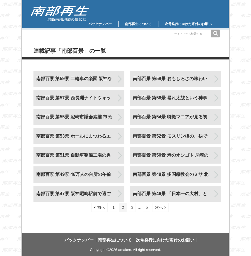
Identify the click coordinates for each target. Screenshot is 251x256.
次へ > (160, 207)
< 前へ (99, 207)
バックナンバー (100, 24)
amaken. (125, 250)
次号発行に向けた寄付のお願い (188, 24)
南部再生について (138, 24)
